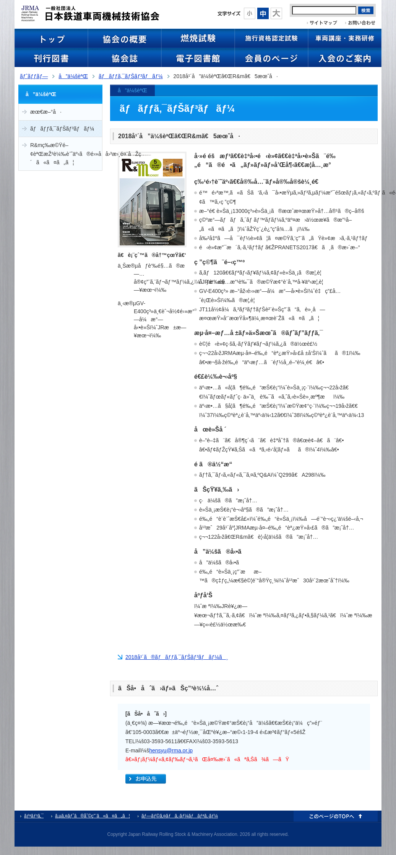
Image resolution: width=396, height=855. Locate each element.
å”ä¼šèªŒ (73, 76)
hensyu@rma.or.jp (171, 750)
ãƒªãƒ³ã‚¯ (34, 816)
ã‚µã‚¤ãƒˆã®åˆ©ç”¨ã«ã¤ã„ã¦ (92, 816)
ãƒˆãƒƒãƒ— (34, 76)
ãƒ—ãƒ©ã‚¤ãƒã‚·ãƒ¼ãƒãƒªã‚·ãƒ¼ (179, 816)
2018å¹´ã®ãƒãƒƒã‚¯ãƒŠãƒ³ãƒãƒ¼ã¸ (176, 657)
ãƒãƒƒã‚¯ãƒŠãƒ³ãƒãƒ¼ (131, 76)
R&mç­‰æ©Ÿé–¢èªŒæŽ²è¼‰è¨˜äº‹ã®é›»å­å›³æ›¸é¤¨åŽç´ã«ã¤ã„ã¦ (66, 153)
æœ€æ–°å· (46, 112)
